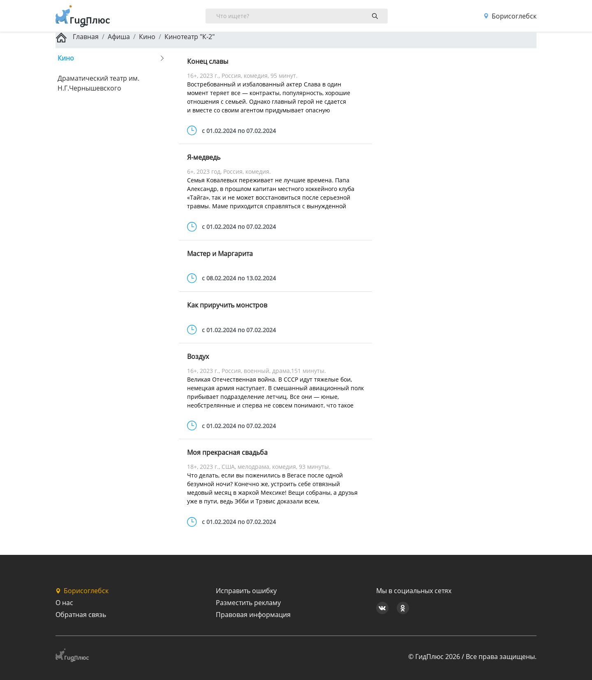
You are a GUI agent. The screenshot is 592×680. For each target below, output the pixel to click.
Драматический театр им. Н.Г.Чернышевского (98, 83)
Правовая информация (253, 614)
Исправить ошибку (246, 590)
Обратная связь (81, 614)
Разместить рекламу (248, 602)
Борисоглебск (509, 16)
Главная (77, 36)
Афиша (119, 36)
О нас (64, 602)
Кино (147, 36)
